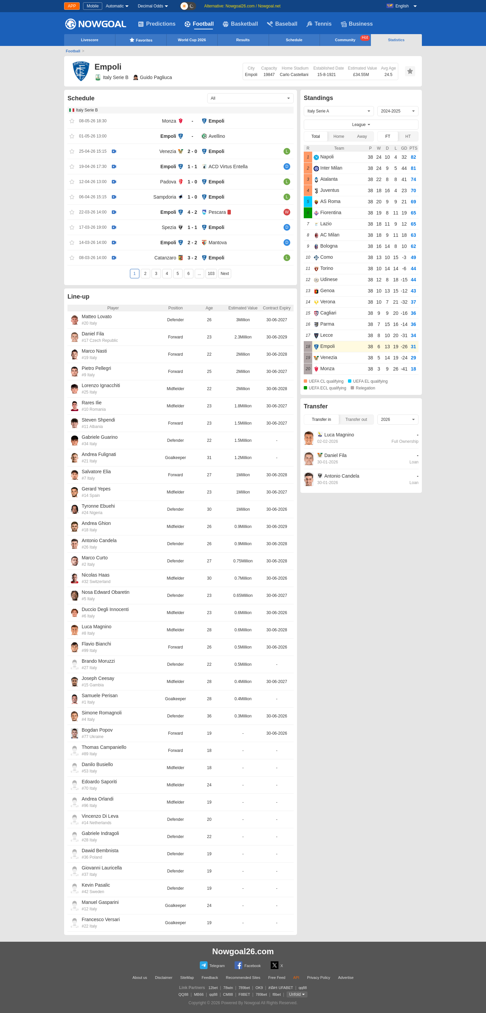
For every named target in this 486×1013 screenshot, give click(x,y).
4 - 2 (192, 212)
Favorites (141, 40)
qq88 (303, 988)
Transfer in (321, 419)
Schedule (294, 40)
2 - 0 (192, 151)
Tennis (318, 24)
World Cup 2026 (192, 40)
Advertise (346, 978)
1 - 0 (192, 181)
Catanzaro (165, 257)
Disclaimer (163, 978)
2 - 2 (192, 242)
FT (387, 136)
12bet (213, 988)
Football (199, 24)
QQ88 (183, 994)
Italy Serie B (111, 77)
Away (362, 136)
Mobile (93, 6)
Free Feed (277, 978)
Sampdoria (164, 197)
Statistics (396, 40)
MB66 (199, 994)
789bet (244, 988)
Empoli (216, 121)
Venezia (167, 151)
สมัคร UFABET (280, 988)
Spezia (169, 227)
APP (72, 6)
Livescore (89, 40)
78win (228, 988)
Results (243, 40)
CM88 (228, 994)
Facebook (248, 965)
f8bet (277, 994)
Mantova (218, 242)
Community (352, 38)
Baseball (282, 24)
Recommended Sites (243, 978)
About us (139, 978)
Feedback (210, 978)
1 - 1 (192, 166)
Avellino (217, 136)
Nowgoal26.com (243, 951)
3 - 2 (192, 257)
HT (408, 136)
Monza (169, 121)
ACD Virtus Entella (228, 166)
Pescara (217, 212)
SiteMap (187, 978)
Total (316, 136)
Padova (168, 181)
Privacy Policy (318, 978)
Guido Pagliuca (152, 77)
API (296, 978)
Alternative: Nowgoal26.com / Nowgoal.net (242, 6)
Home (338, 136)
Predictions (157, 24)
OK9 (259, 988)
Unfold (295, 994)
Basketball (240, 24)
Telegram (212, 965)
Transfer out (356, 419)
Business (357, 24)
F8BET (244, 994)
